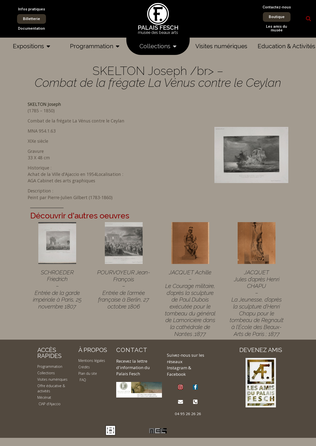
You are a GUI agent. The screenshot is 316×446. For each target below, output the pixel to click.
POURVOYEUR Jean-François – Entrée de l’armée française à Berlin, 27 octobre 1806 (123, 289)
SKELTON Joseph (44, 104)
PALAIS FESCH (158, 27)
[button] (308, 18)
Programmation (94, 46)
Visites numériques (221, 46)
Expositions (31, 46)
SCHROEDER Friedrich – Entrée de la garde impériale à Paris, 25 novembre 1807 (57, 289)
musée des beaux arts (158, 32)
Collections (158, 46)
